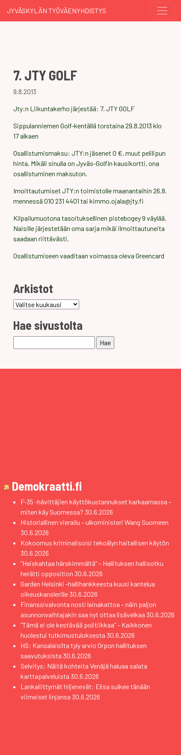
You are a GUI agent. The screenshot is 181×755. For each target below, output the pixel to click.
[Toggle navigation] (162, 10)
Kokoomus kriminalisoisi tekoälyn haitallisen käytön (95, 543)
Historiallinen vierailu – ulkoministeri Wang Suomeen (95, 522)
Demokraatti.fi (47, 486)
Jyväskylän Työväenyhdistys (56, 10)
